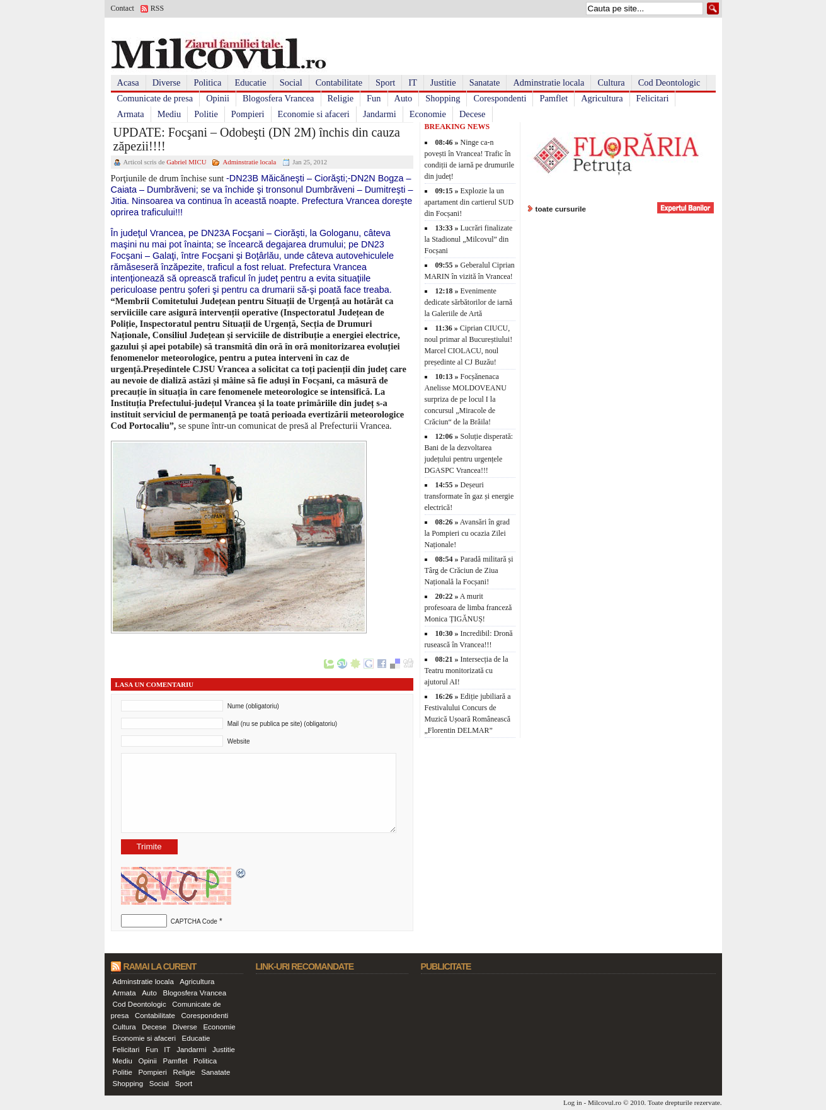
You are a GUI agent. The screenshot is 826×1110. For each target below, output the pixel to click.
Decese (472, 114)
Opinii (217, 98)
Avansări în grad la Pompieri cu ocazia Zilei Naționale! (467, 533)
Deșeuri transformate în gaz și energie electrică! (469, 496)
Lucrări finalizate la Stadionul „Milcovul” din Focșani (469, 239)
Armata (130, 114)
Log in (572, 1102)
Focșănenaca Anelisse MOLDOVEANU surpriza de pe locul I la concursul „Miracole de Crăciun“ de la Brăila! (466, 399)
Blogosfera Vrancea (278, 98)
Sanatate (484, 82)
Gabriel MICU (186, 162)
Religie (341, 98)
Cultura (610, 82)
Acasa (128, 82)
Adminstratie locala (548, 82)
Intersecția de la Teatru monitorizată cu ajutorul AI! (466, 670)
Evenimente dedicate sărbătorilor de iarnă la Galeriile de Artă (469, 302)
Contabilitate (339, 82)
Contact (122, 8)
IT (412, 82)
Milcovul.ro (604, 1102)
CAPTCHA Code (194, 921)
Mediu (169, 114)
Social (291, 82)
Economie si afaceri (314, 114)
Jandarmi (379, 114)
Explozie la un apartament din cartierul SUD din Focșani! (469, 202)
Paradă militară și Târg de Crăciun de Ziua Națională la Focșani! (469, 570)
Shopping (442, 98)
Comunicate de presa (155, 98)
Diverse (166, 82)
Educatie (250, 82)
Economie (428, 114)
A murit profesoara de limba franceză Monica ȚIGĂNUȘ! (468, 607)
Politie (206, 114)
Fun (374, 98)
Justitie (443, 82)
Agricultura (601, 98)
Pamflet (553, 98)
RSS (157, 8)
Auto (403, 98)
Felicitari (652, 98)
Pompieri (248, 114)
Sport (385, 82)
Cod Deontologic (669, 82)
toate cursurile (561, 209)
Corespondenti (499, 98)
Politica (207, 82)
